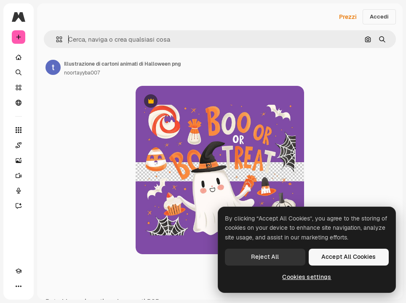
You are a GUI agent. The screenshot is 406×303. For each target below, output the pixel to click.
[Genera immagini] (18, 160)
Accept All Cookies (348, 256)
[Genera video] (18, 175)
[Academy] (18, 271)
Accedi (379, 16)
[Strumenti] (18, 130)
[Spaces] (18, 145)
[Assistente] (18, 206)
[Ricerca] (18, 72)
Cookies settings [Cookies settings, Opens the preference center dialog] (306, 277)
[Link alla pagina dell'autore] (53, 67)
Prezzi (348, 17)
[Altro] (18, 286)
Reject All (265, 256)
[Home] (18, 57)
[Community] (18, 102)
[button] (55, 39)
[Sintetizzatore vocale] (18, 190)
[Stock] (18, 87)
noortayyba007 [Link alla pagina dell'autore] (82, 72)
